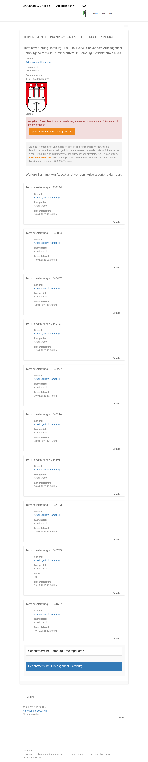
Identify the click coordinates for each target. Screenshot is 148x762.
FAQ (83, 6)
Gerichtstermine (32, 757)
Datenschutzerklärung (100, 754)
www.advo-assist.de (40, 157)
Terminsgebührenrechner (51, 754)
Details (116, 222)
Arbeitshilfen (64, 6)
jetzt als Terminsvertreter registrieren (52, 131)
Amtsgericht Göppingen (35, 710)
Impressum (77, 754)
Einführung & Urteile (35, 6)
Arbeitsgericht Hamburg (38, 62)
